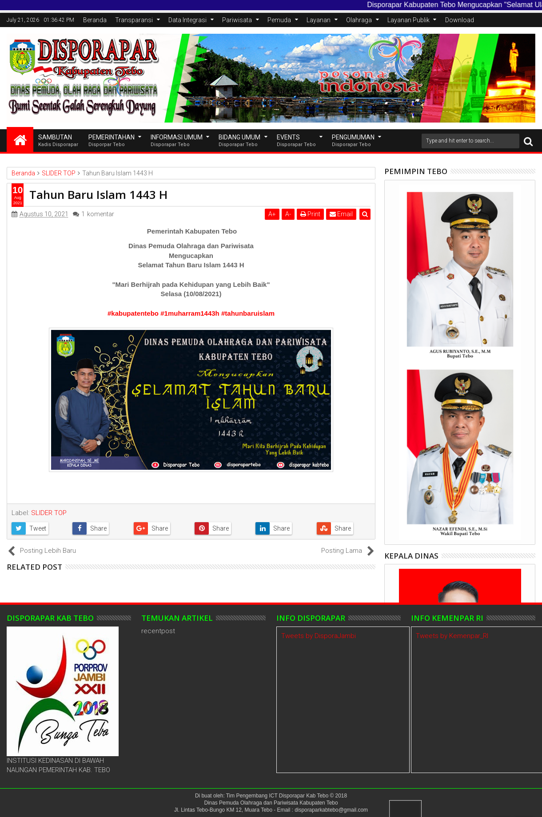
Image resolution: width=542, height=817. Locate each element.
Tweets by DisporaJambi (318, 636)
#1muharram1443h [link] (189, 313)
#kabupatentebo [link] (133, 313)
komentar (97, 214)
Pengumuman (353, 141)
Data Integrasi (187, 20)
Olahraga (359, 20)
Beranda (95, 20)
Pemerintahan (111, 141)
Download (459, 20)
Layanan (319, 20)
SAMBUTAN (58, 141)
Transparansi (134, 20)
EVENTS (296, 141)
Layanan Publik (408, 20)
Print (310, 214)
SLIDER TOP (49, 513)
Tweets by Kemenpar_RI (452, 636)
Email (341, 214)
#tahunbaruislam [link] (248, 313)
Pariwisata (237, 20)
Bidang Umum (239, 141)
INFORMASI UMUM (177, 141)
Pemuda (279, 20)
